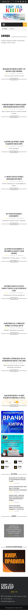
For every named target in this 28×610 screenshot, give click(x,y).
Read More (14, 79)
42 (8, 404)
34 (24, 400)
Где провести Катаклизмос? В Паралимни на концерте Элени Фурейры (14, 251)
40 (26, 402)
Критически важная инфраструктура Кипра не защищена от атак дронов (16, 507)
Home (5, 29)
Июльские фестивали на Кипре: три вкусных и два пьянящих (14, 70)
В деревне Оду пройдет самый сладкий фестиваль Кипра (14, 142)
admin (12, 607)
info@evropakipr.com (9, 601)
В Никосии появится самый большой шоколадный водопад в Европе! (14, 105)
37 (12, 402)
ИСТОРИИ (11, 483)
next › (18, 404)
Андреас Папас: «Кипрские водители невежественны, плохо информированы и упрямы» (16, 498)
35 (3, 402)
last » (24, 404)
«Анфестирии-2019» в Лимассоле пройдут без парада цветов (14, 324)
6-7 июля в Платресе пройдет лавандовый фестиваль (14, 178)
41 (3, 404)
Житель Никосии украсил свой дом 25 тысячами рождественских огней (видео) (18, 488)
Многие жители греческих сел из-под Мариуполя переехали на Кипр (17, 479)
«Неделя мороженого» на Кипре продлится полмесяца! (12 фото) (14, 396)
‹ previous (13, 400)
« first (5, 400)
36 (7, 402)
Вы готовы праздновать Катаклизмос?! (14, 215)
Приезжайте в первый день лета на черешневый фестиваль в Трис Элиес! (14, 359)
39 (21, 402)
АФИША (7, 73)
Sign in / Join (5, 1)
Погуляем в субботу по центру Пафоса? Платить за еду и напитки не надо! (14, 288)
